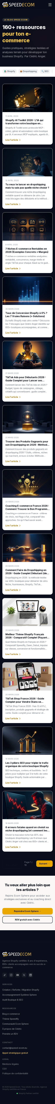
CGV (4, 1068)
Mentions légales (10, 1064)
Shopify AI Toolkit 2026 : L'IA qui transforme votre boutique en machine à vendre (24, 123)
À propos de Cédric (12, 1029)
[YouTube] (17, 975)
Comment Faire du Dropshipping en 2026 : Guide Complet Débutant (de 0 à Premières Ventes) (27, 573)
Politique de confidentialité (15, 1073)
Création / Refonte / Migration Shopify (20, 990)
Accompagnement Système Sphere (19, 995)
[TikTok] (4, 975)
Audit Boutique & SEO (12, 1000)
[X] (24, 975)
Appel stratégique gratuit (15, 1053)
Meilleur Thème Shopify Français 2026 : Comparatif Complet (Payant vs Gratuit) (26, 637)
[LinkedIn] (30, 975)
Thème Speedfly (10, 1019)
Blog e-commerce (11, 1014)
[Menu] (50, 4)
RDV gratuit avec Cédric (27, 919)
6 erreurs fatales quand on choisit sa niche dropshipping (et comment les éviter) (27, 830)
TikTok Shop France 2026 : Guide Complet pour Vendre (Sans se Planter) (24, 702)
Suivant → (44, 863)
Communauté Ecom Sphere (15, 1024)
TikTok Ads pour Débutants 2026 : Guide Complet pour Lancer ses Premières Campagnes (25, 380)
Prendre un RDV (10, 1034)
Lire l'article (13, 140)
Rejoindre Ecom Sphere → (27, 911)
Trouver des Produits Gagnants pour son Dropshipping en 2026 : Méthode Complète (27, 444)
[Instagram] (11, 975)
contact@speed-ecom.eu (14, 1048)
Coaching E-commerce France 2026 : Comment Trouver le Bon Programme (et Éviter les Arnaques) (27, 509)
